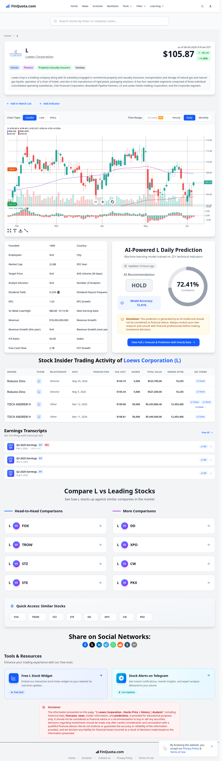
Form (201, 381)
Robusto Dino (16, 381)
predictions (121, 715)
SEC (204, 446)
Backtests (112, 6)
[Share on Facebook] (85, 645)
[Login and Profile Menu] (210, 6)
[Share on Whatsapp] (113, 645)
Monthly (204, 117)
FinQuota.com (112, 751)
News (85, 6)
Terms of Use (146, 758)
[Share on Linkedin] (99, 645)
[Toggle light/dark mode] (202, 6)
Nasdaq (80, 67)
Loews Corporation (39, 57)
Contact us (104, 758)
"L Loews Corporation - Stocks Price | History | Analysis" (129, 712)
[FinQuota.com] (21, 6)
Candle (30, 117)
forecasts (71, 715)
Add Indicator (49, 103)
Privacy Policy (124, 758)
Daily (189, 117)
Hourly (176, 117)
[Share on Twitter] (92, 645)
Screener (98, 6)
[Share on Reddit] (120, 645)
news (81, 715)
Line (41, 117)
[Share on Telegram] (106, 645)
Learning (157, 6)
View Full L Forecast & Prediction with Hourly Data (164, 342)
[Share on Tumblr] (127, 645)
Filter (141, 6)
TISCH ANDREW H (19, 404)
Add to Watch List (18, 103)
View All (207, 432)
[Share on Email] (134, 645)
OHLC (53, 117)
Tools (127, 6)
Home (74, 6)
